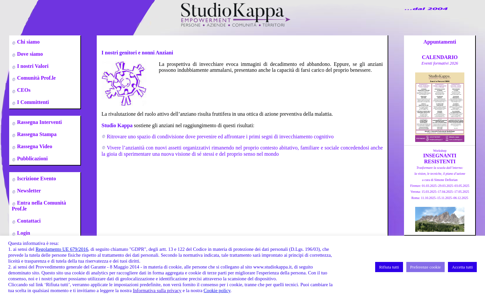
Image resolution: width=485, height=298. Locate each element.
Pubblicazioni (32, 158)
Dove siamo (29, 54)
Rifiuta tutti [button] (389, 267)
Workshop (440, 150)
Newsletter (28, 190)
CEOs (23, 90)
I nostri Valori (32, 66)
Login (23, 233)
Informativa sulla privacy (157, 290)
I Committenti (32, 102)
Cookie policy (217, 290)
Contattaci (28, 221)
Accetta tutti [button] (462, 267)
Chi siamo (28, 42)
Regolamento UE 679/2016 (61, 249)
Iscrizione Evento (36, 178)
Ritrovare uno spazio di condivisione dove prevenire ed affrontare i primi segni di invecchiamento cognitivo (220, 136)
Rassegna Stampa (36, 134)
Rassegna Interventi (39, 122)
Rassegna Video (34, 146)
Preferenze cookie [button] (425, 267)
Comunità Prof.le (36, 78)
